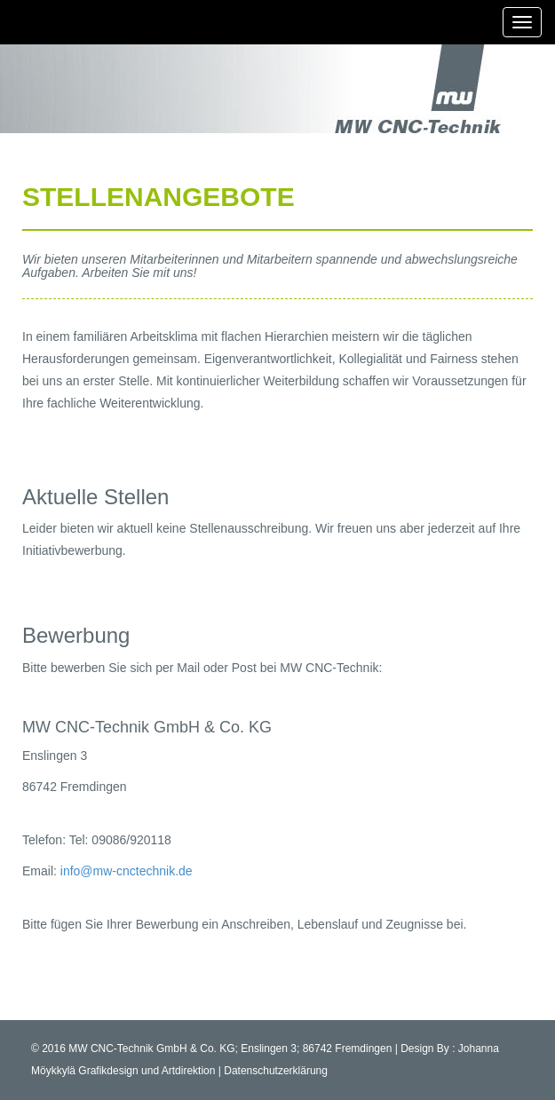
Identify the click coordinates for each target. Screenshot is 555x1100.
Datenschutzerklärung (276, 1070)
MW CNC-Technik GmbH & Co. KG (151, 1048)
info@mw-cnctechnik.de (126, 871)
